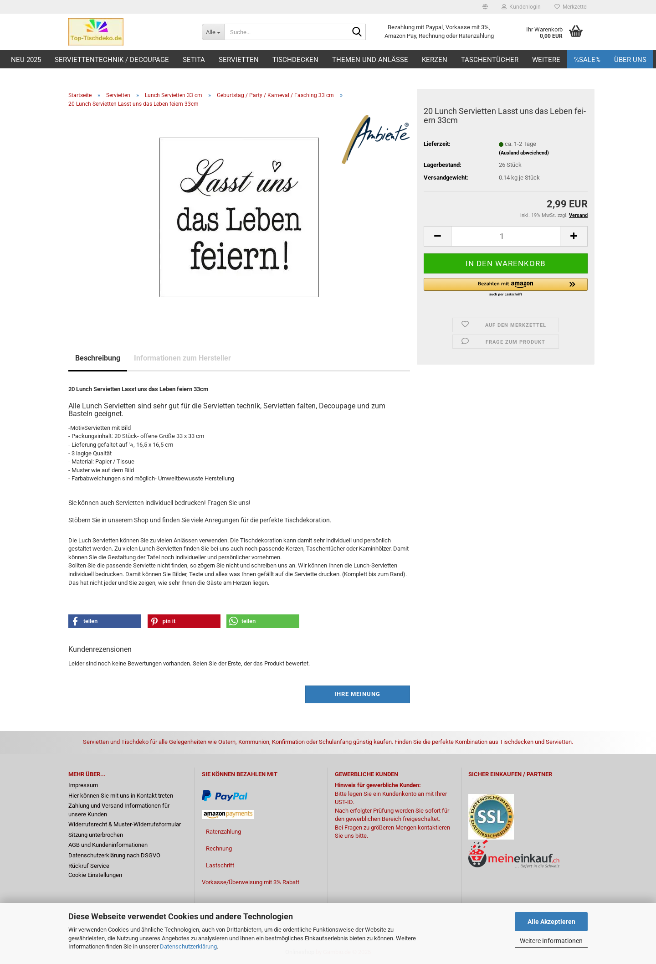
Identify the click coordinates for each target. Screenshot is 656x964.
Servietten (239, 60)
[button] (485, 7)
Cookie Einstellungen (95, 874)
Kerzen (434, 60)
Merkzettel (571, 7)
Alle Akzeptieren (551, 921)
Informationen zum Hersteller (182, 358)
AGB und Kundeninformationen (108, 844)
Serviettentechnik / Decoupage (112, 60)
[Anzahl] (505, 236)
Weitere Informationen (551, 940)
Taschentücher (489, 60)
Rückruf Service (88, 865)
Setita (194, 60)
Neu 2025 (26, 60)
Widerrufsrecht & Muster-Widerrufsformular (124, 824)
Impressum (83, 785)
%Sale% (587, 60)
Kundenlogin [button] (521, 7)
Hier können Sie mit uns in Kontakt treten (120, 795)
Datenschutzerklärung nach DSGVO (114, 855)
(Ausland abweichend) (524, 153)
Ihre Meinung (357, 694)
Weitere (546, 60)
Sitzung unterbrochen (95, 834)
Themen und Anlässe (370, 60)
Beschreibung (97, 358)
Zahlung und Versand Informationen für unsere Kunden (118, 810)
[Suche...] (213, 32)
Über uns (630, 60)
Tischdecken (295, 60)
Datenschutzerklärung (188, 946)
